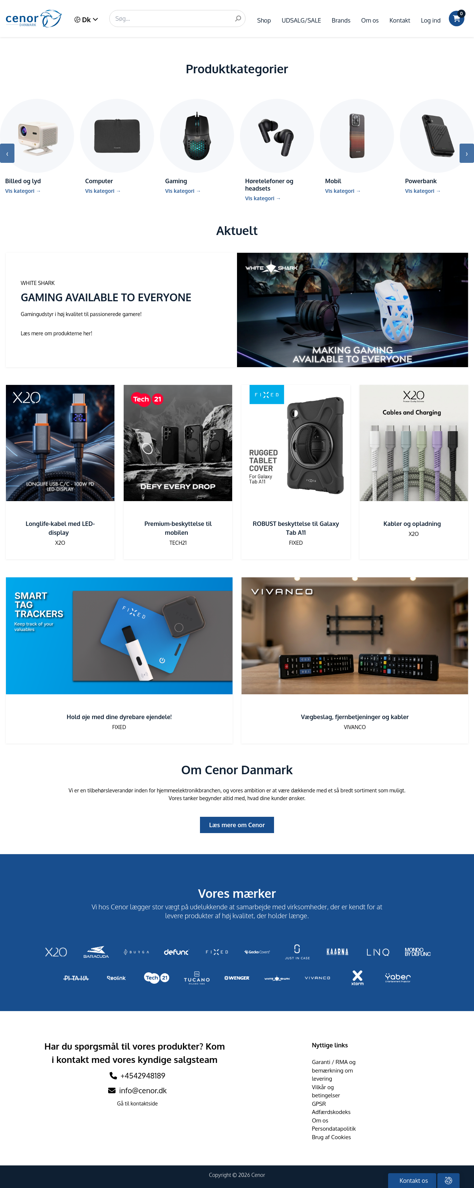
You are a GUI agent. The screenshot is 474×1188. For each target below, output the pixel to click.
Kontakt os (413, 1180)
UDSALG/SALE (301, 20)
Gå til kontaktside (137, 1103)
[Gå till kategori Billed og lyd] (37, 149)
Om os (369, 20)
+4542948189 (143, 1075)
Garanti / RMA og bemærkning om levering (334, 1070)
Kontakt (400, 20)
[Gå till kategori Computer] (117, 149)
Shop (264, 20)
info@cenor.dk (137, 1090)
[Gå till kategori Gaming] (197, 149)
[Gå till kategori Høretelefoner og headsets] (277, 153)
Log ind (431, 20)
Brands (341, 20)
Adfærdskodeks (331, 1111)
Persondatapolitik (334, 1128)
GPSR (319, 1103)
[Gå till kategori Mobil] (357, 149)
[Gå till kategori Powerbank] (437, 149)
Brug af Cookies (331, 1137)
